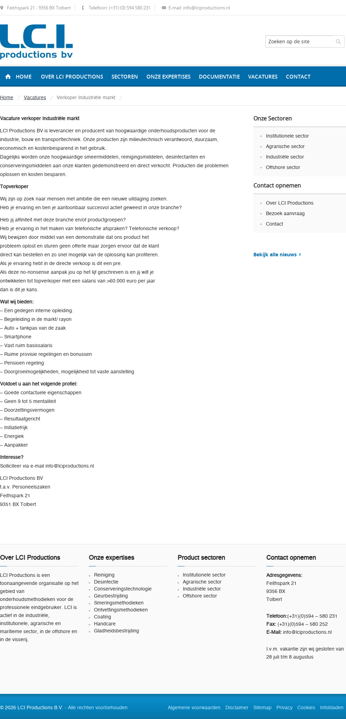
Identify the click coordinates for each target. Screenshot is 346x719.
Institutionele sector (287, 136)
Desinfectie (106, 582)
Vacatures (35, 97)
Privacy (284, 707)
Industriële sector (285, 157)
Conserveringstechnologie (123, 589)
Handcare (105, 624)
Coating (102, 617)
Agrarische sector (285, 146)
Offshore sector (283, 167)
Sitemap (262, 707)
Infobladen (332, 707)
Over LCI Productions (289, 203)
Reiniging (104, 575)
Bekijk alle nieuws (275, 254)
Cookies (306, 707)
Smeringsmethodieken (119, 603)
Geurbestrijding (111, 596)
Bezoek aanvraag (285, 213)
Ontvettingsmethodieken (121, 610)
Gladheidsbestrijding (116, 631)
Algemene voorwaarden (194, 707)
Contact (274, 224)
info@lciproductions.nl (206, 8)
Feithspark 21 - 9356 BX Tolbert (39, 8)
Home (23, 76)
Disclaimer (236, 707)
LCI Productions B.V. (36, 41)
